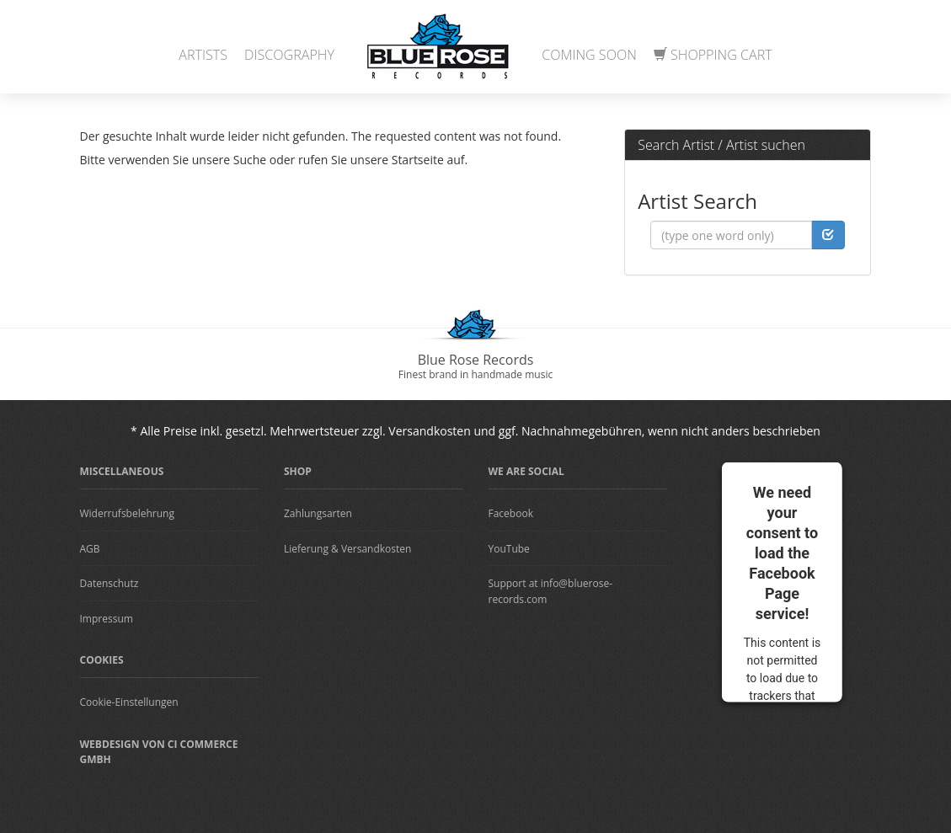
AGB (90, 549)
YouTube (509, 549)
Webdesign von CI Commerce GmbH (159, 752)
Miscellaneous (122, 471)
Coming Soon (589, 54)
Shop (298, 471)
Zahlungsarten (318, 513)
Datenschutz (109, 583)
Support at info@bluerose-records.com (551, 591)
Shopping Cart (713, 54)
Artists (203, 54)
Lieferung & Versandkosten (347, 549)
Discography (289, 54)
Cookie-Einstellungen (129, 702)
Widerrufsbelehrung (127, 513)
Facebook (511, 513)
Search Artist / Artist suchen (721, 145)
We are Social (526, 471)
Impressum (106, 618)
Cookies (102, 660)
